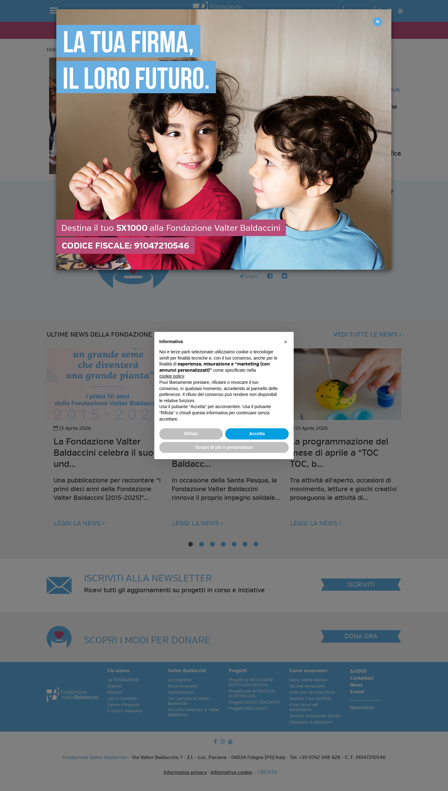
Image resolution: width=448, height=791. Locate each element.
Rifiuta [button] (191, 433)
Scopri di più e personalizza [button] (224, 447)
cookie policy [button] (171, 376)
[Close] (377, 21)
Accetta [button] (257, 433)
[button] (286, 342)
